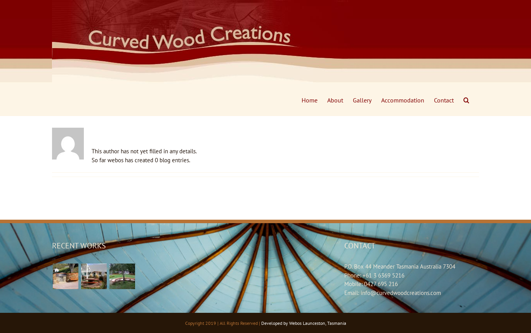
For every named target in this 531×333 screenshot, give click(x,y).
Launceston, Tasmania (324, 323)
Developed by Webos (281, 323)
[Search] (466, 100)
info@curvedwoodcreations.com (401, 293)
